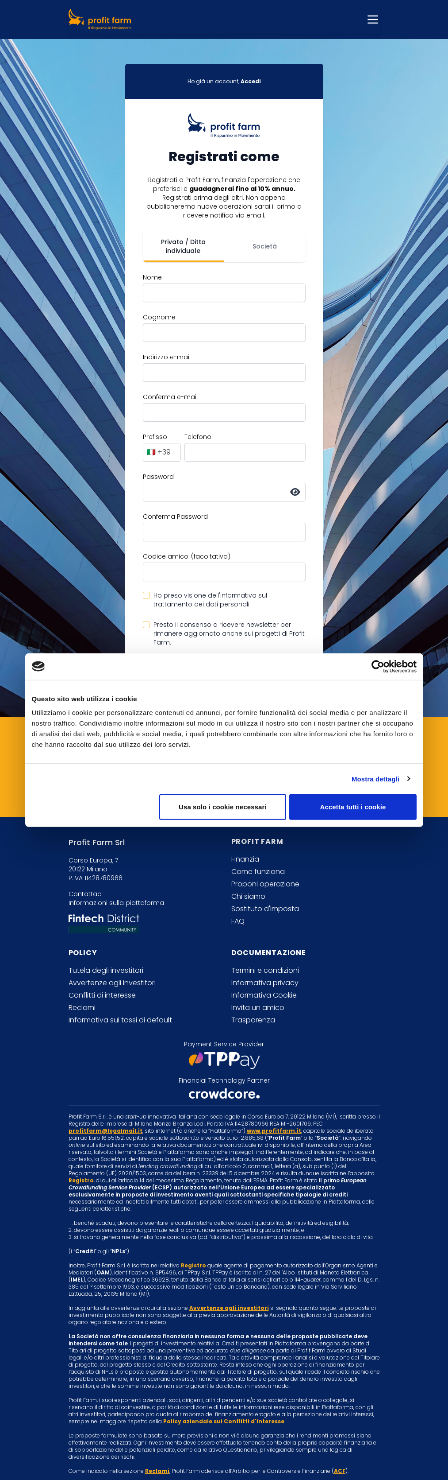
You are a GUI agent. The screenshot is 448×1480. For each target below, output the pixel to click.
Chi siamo (248, 896)
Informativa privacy (265, 983)
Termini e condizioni (265, 970)
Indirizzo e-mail (167, 357)
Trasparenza (253, 1020)
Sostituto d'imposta (265, 909)
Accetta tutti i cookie (353, 807)
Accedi (251, 81)
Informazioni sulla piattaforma (116, 902)
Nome (152, 277)
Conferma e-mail (170, 396)
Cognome (159, 317)
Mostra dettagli (375, 778)
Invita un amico (257, 1007)
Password (158, 476)
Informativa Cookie (264, 995)
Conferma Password (175, 516)
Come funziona (258, 871)
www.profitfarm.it (274, 1130)
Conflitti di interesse (102, 995)
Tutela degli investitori (106, 970)
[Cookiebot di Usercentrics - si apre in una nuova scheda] (378, 666)
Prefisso (155, 436)
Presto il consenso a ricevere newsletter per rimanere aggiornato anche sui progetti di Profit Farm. (229, 633)
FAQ (238, 921)
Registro (81, 1180)
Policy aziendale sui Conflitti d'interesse (223, 1421)
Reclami (82, 1007)
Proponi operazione (265, 884)
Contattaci (86, 894)
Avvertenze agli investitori (112, 983)
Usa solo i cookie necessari (223, 807)
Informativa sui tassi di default (120, 1020)
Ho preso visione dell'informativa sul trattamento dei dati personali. (210, 600)
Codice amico (165, 556)
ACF (339, 1471)
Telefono (197, 436)
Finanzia (245, 859)
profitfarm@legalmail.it (105, 1130)
